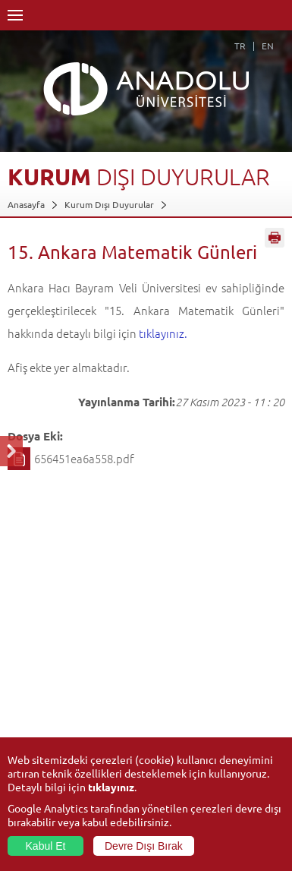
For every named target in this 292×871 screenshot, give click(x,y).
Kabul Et (46, 846)
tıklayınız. (163, 333)
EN (268, 45)
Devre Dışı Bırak (144, 846)
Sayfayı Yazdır (274, 238)
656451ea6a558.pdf (84, 458)
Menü (15, 15)
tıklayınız (111, 787)
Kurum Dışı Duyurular (109, 204)
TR (240, 45)
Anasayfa (26, 204)
